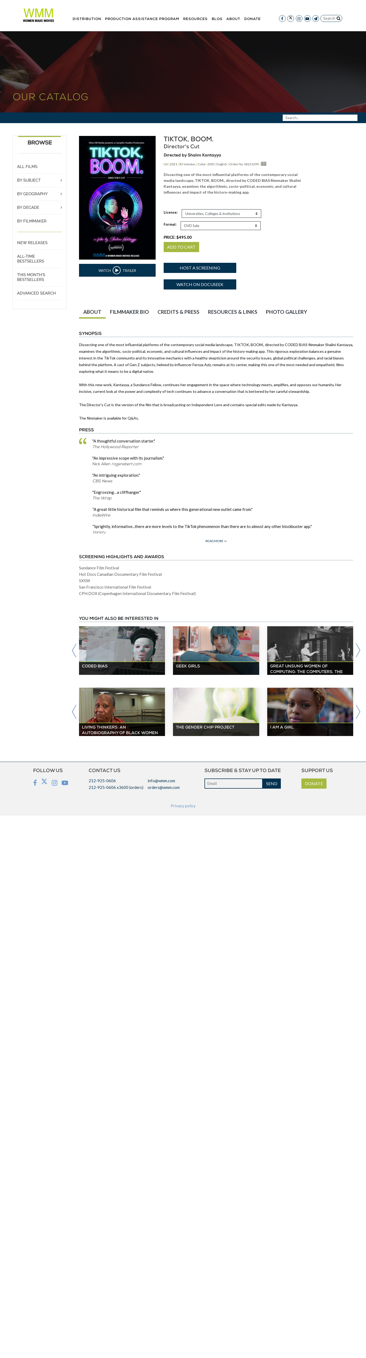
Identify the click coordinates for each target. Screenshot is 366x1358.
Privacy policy (183, 805)
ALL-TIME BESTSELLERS (30, 259)
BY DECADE (28, 207)
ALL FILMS (27, 166)
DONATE (314, 783)
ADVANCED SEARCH (36, 293)
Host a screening (200, 267)
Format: (170, 224)
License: (171, 212)
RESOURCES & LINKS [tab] (232, 312)
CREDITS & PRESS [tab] (178, 312)
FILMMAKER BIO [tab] (129, 312)
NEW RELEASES (32, 242)
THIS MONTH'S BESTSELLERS (31, 277)
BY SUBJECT (29, 180)
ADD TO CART (181, 246)
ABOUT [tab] (92, 312)
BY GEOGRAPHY (32, 193)
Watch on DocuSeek (199, 284)
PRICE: (178, 237)
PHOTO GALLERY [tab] (286, 312)
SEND (271, 783)
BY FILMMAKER (31, 221)
